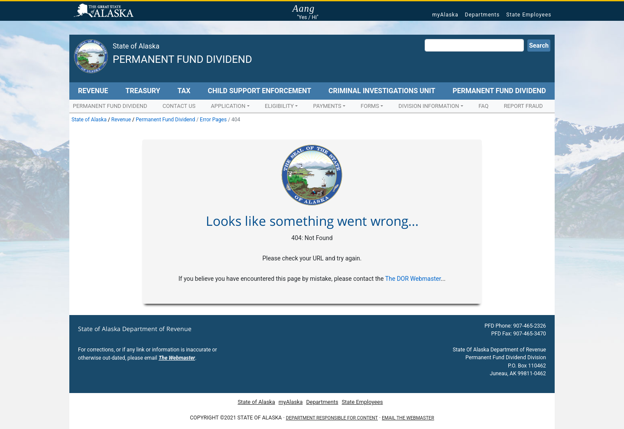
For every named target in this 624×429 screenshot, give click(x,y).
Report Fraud (523, 106)
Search (539, 45)
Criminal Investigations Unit (381, 91)
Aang (307, 8)
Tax (184, 91)
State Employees (528, 15)
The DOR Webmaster (413, 278)
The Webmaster (177, 358)
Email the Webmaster (408, 418)
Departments (482, 15)
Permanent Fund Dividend (182, 59)
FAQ (483, 106)
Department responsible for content (332, 418)
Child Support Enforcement (259, 91)
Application (228, 106)
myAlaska (445, 15)
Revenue (93, 91)
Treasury (142, 91)
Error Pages (213, 120)
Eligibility (279, 106)
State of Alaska (105, 11)
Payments (327, 106)
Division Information (429, 106)
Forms (370, 106)
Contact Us (178, 106)
